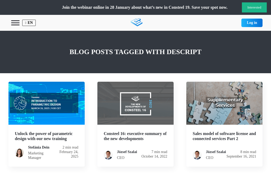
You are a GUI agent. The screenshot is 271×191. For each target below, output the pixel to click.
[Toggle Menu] (15, 22)
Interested (254, 7)
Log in (252, 23)
